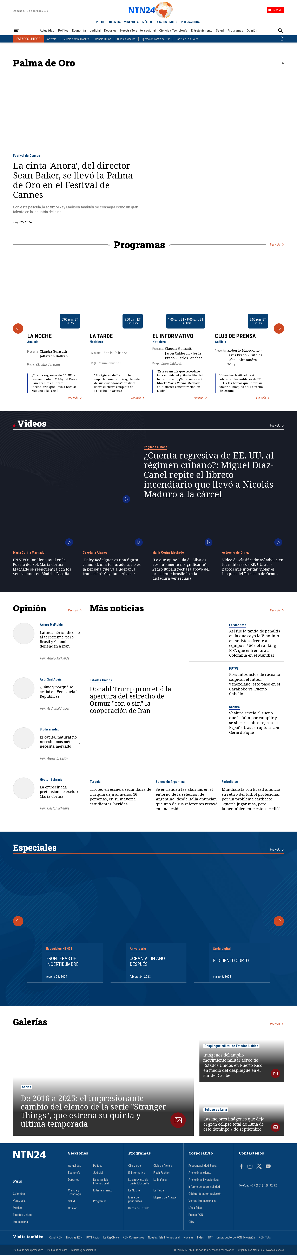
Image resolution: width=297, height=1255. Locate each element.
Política (63, 30)
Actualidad (47, 30)
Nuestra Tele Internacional (138, 30)
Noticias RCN (74, 1237)
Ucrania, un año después (147, 961)
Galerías (30, 1021)
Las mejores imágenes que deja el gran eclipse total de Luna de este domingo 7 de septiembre (233, 1124)
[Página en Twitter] (259, 1166)
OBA (191, 1222)
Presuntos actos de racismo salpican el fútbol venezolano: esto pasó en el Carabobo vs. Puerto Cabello (254, 684)
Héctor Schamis (51, 779)
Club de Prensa (235, 336)
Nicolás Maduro (126, 39)
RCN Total (265, 1237)
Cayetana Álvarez (95, 552)
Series (26, 1087)
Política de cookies (57, 1249)
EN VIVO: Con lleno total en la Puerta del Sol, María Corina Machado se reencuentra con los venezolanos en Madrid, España (42, 567)
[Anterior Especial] (18, 921)
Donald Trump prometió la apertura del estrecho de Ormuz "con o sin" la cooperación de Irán (130, 699)
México (17, 1208)
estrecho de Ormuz (236, 552)
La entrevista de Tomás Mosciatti (138, 1181)
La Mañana (160, 1180)
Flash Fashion (161, 1173)
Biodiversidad (49, 729)
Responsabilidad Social (203, 1166)
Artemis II (52, 39)
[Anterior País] (281, 37)
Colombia (19, 1194)
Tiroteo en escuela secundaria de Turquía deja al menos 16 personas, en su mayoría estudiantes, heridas (120, 796)
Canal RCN (55, 1237)
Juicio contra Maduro (76, 39)
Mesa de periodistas (135, 1199)
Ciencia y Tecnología (173, 30)
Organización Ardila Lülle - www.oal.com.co (261, 1249)
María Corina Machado (29, 552)
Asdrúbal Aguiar (51, 679)
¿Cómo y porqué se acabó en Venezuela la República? (60, 691)
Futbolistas (230, 782)
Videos (31, 423)
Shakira (234, 707)
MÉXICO (147, 22)
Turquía (95, 782)
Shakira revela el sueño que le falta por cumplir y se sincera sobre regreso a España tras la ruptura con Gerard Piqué (254, 722)
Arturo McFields (51, 625)
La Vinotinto (237, 625)
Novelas (188, 1237)
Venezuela (19, 1201)
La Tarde (101, 336)
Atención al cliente (200, 1173)
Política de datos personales (28, 1249)
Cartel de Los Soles (187, 39)
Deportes (110, 30)
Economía (79, 30)
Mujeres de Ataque (165, 1197)
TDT (210, 1237)
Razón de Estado (138, 1208)
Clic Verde (134, 1166)
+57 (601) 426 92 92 (263, 1185)
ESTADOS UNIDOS (166, 22)
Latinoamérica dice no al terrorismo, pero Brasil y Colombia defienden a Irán (60, 639)
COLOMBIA (114, 22)
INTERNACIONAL (191, 22)
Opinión (252, 30)
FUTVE (233, 668)
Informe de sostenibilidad (204, 1187)
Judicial (95, 30)
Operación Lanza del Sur (155, 39)
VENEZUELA (131, 22)
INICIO (100, 22)
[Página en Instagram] (250, 1166)
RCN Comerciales (133, 1237)
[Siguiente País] (281, 40)
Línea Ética (195, 1208)
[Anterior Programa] (18, 328)
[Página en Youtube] (268, 1166)
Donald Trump (103, 39)
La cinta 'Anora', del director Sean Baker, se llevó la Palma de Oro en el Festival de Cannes (73, 180)
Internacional (20, 1222)
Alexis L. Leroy (57, 758)
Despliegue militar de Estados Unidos (231, 1046)
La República (111, 1237)
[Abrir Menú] (16, 30)
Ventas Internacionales (202, 1201)
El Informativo (172, 336)
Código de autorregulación (205, 1194)
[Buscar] (280, 30)
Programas (235, 30)
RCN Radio (93, 1237)
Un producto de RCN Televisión (236, 1237)
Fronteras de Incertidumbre (62, 961)
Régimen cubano (155, 447)
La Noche (39, 336)
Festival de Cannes (26, 156)
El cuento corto (231, 960)
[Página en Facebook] (241, 1166)
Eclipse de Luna (216, 1110)
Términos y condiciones (83, 1249)
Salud (220, 30)
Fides (200, 1237)
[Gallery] (148, 328)
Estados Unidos (101, 680)
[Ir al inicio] (35, 1161)
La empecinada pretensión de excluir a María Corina (61, 792)
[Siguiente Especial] (279, 921)
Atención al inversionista (204, 1180)
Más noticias (117, 608)
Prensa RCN (196, 1215)
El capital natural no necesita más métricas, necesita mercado (60, 742)
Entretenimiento (201, 30)
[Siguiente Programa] (279, 328)
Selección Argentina (170, 782)
